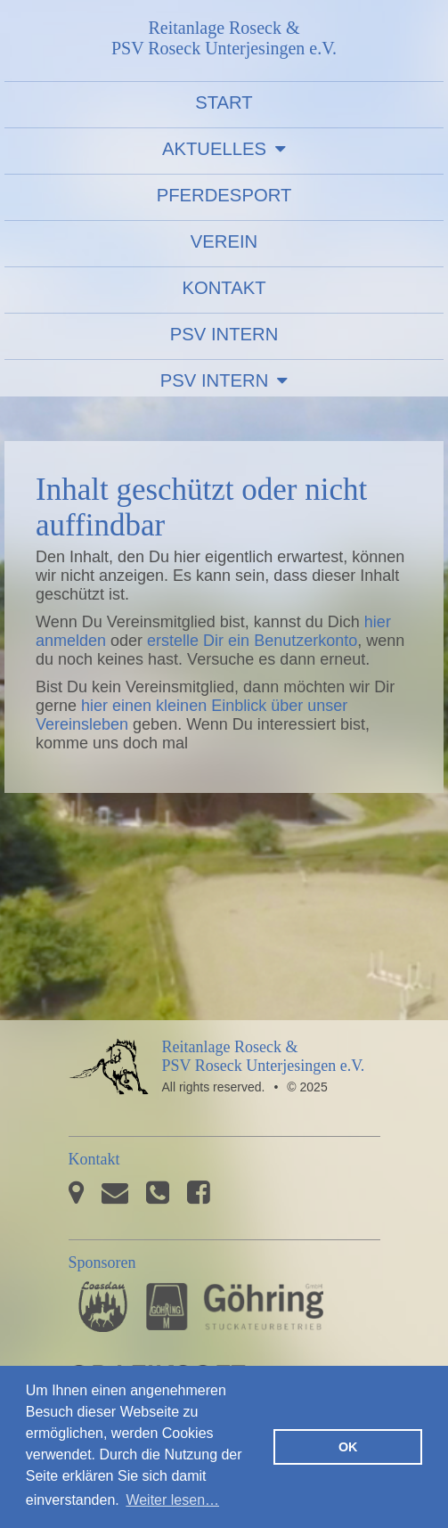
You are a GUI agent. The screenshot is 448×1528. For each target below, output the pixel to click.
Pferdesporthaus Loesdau (102, 1306)
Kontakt (223, 288)
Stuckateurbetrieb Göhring (234, 1306)
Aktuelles (214, 149)
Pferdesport (224, 195)
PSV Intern (224, 334)
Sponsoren (102, 1262)
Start (224, 102)
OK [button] (348, 1447)
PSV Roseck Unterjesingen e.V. (109, 1078)
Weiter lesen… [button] (172, 1500)
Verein (224, 241)
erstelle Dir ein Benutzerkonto (252, 641)
